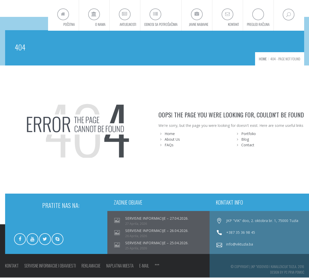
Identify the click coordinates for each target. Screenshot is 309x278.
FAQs (169, 145)
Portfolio (248, 134)
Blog (245, 139)
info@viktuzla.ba (239, 244)
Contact (247, 145)
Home (263, 59)
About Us (172, 139)
